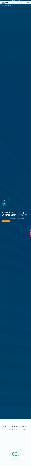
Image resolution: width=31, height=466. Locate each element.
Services (2, 5)
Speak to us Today (6, 221)
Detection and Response (7, 5)
